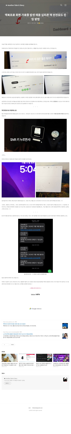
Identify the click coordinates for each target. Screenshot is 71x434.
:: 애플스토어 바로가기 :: (35, 288)
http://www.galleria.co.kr (8, 321)
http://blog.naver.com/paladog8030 (11, 332)
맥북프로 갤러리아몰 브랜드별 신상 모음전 (14, 324)
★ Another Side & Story (12, 5)
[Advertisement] (35, 308)
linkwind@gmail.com (37, 408)
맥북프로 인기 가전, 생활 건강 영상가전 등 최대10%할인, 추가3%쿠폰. (19, 326)
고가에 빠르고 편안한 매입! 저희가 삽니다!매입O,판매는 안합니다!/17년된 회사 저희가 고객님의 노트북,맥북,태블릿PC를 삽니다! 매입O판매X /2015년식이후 (31, 336)
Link (29, 408)
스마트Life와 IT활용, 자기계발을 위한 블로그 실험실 (14, 380)
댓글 (3, 373)
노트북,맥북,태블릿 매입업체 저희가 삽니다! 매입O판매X (18, 334)
